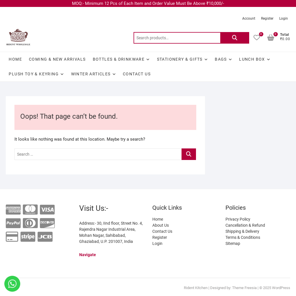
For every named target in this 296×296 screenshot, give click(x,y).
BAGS (221, 59)
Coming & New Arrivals (57, 59)
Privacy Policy (237, 219)
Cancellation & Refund (245, 225)
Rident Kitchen (196, 288)
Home (15, 59)
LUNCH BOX (252, 59)
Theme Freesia (244, 288)
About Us (160, 225)
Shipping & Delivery (242, 231)
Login (283, 18)
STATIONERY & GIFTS (180, 59)
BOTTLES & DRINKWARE (119, 59)
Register (267, 18)
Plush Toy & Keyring (34, 74)
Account (248, 18)
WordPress (281, 288)
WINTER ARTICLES (91, 74)
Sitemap (232, 243)
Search (234, 38)
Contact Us (137, 74)
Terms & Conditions (242, 237)
